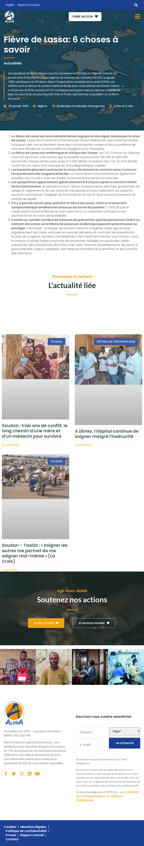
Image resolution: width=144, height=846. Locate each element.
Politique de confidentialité (26, 831)
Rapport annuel (32, 835)
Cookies (10, 827)
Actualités (13, 63)
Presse (11, 835)
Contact (12, 839)
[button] (136, 5)
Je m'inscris (125, 743)
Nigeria (42, 106)
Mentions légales (33, 827)
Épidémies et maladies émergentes (81, 106)
